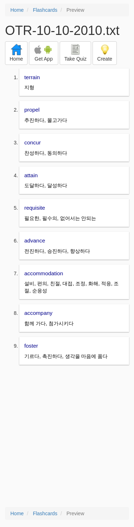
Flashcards (45, 10)
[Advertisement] (67, 436)
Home (17, 10)
